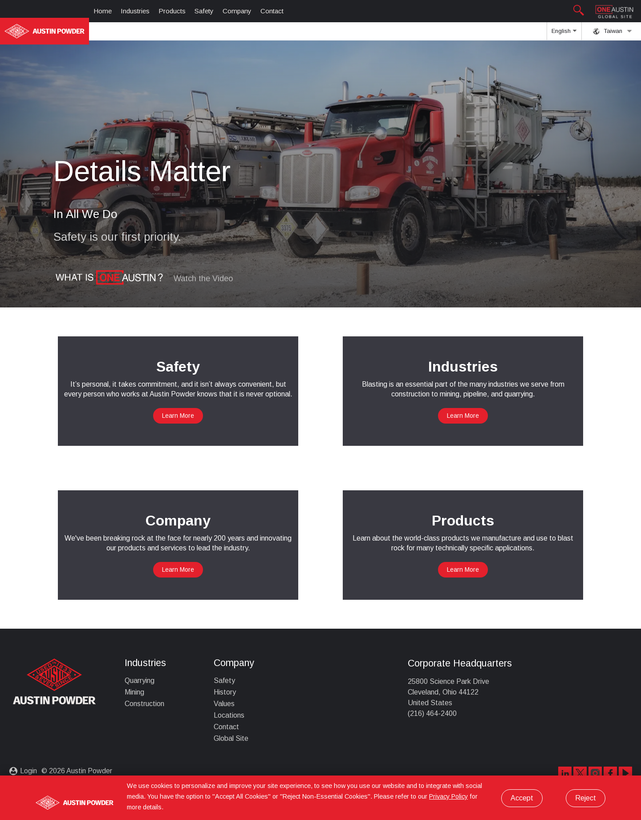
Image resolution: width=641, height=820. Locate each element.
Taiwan (612, 31)
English (564, 34)
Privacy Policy (448, 796)
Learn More (178, 415)
